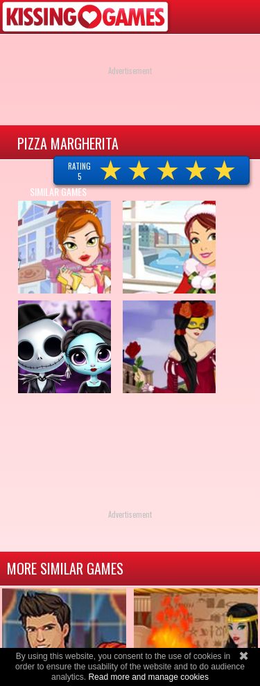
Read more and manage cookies (148, 677)
